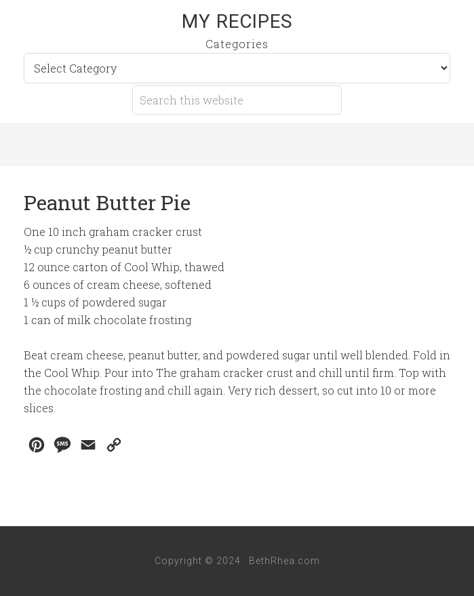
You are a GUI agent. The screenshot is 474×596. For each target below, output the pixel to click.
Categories (237, 44)
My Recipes (237, 21)
